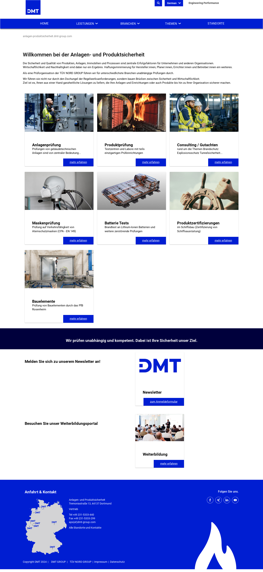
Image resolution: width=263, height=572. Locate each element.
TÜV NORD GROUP (80, 561)
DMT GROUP (58, 561)
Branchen (128, 23)
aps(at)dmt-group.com (82, 522)
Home (44, 23)
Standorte (216, 23)
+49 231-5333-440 (83, 514)
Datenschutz (117, 561)
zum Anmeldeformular (164, 401)
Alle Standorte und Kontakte (85, 527)
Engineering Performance (204, 2)
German (172, 3)
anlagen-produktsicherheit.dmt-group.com (47, 36)
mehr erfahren (78, 162)
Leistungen (85, 23)
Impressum (100, 561)
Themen (171, 23)
